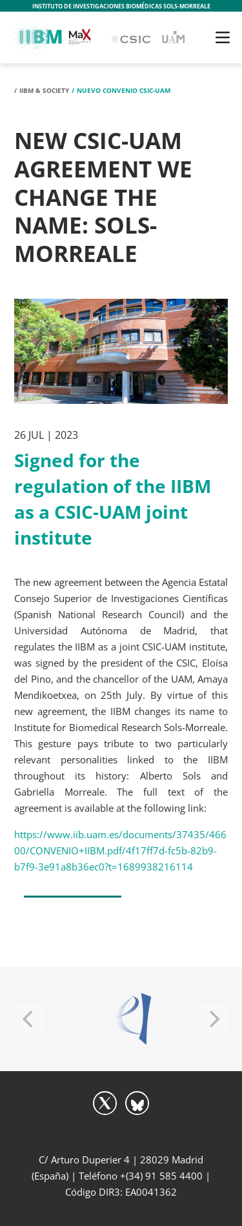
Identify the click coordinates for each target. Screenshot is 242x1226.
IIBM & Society (44, 90)
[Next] (213, 1019)
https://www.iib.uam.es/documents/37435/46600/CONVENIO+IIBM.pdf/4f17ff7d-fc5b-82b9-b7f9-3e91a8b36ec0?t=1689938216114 (120, 850)
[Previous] (29, 1019)
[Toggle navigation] (222, 37)
